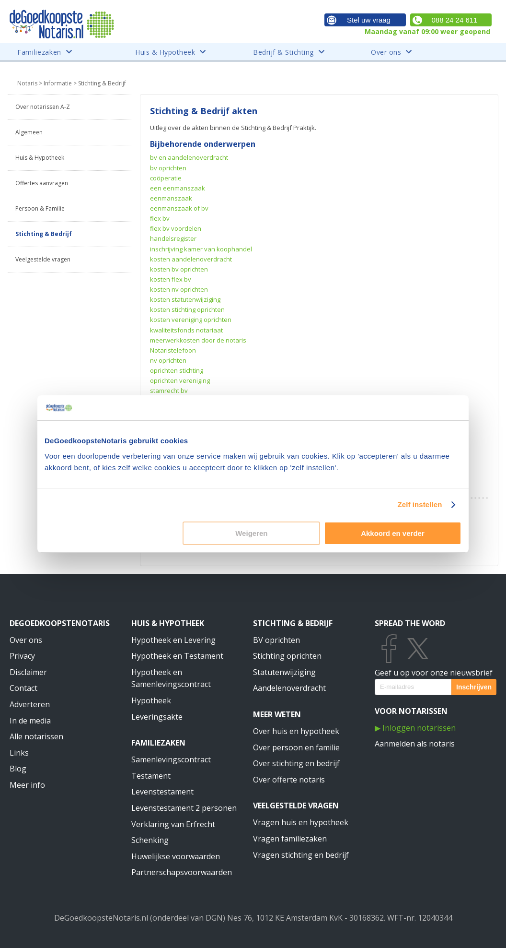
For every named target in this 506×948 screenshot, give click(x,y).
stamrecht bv (169, 390)
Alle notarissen (36, 736)
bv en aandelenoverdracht (189, 157)
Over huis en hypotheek (296, 731)
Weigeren (251, 533)
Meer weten (277, 714)
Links (19, 752)
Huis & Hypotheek (39, 158)
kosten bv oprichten (179, 269)
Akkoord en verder (393, 533)
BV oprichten (276, 640)
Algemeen (29, 132)
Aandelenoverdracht (289, 688)
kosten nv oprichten (179, 289)
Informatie (58, 83)
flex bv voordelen (175, 228)
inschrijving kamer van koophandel (201, 249)
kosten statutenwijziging (185, 299)
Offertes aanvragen (41, 183)
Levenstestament (162, 791)
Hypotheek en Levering (173, 640)
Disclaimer (28, 672)
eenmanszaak (171, 198)
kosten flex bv (170, 279)
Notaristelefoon (173, 350)
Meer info (27, 785)
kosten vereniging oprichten (190, 319)
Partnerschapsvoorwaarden (181, 872)
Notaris (27, 83)
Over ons (26, 640)
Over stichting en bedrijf (296, 763)
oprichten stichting (176, 370)
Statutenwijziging (284, 672)
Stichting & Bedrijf (43, 234)
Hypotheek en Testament (177, 656)
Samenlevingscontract (171, 759)
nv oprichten (168, 360)
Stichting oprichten (287, 656)
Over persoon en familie (296, 747)
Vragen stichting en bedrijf (301, 855)
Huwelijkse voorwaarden (175, 856)
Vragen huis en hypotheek (300, 822)
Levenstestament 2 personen (184, 808)
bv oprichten (168, 168)
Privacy (22, 656)
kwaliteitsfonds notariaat (186, 330)
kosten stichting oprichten (187, 309)
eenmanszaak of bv (179, 208)
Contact (23, 688)
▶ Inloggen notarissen (415, 728)
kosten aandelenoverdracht (191, 259)
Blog (18, 768)
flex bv (160, 218)
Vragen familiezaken (290, 838)
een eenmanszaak (177, 188)
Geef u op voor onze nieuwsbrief (434, 672)
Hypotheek (151, 700)
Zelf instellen (419, 504)
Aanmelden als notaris (415, 743)
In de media (30, 720)
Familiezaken (158, 742)
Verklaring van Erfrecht (173, 824)
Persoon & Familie (40, 208)
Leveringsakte (157, 716)
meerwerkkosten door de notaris (198, 340)
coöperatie (166, 178)
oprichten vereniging (180, 380)
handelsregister (173, 238)
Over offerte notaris (289, 779)
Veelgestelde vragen (42, 259)
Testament (151, 775)
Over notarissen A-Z (42, 107)
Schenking (150, 840)
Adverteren (30, 704)
